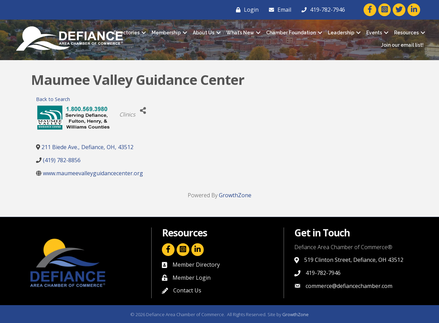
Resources (406, 32)
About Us (203, 32)
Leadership (341, 32)
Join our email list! (402, 45)
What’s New (240, 32)
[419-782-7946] (321, 9)
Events (374, 32)
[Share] (143, 111)
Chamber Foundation (291, 32)
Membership (166, 32)
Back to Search (53, 99)
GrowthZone (235, 195)
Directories (127, 32)
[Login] (246, 9)
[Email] (278, 9)
